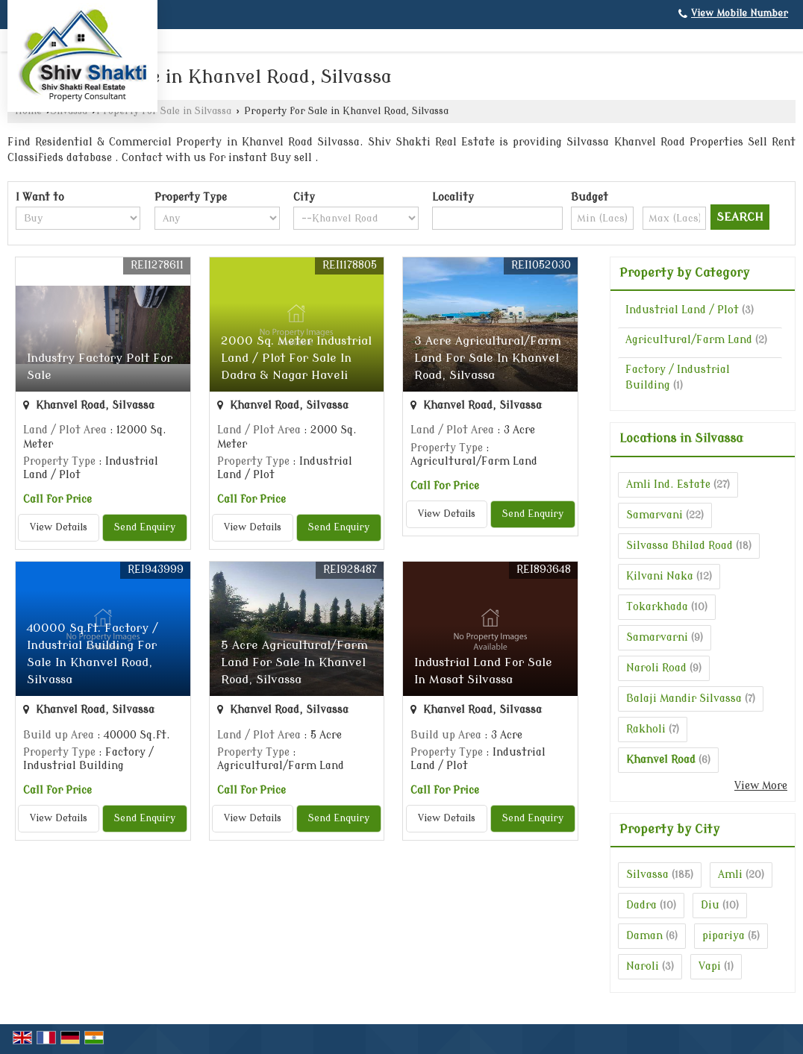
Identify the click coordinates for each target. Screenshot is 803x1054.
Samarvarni (657, 637)
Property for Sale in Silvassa (163, 111)
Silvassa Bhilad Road (679, 545)
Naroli (642, 966)
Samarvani (654, 515)
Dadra (641, 905)
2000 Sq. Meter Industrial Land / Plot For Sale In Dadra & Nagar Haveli (296, 358)
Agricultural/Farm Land (688, 339)
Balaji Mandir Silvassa (684, 698)
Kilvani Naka (659, 576)
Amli (730, 874)
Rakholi (646, 729)
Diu (710, 905)
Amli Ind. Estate (668, 484)
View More (760, 785)
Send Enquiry (144, 527)
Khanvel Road (661, 759)
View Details (58, 527)
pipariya (723, 935)
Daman (644, 935)
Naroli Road (656, 668)
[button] (739, 13)
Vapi (710, 966)
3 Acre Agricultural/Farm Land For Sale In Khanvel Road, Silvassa (487, 358)
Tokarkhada (657, 606)
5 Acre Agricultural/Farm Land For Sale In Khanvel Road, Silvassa (294, 662)
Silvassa (647, 874)
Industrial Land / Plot (682, 310)
